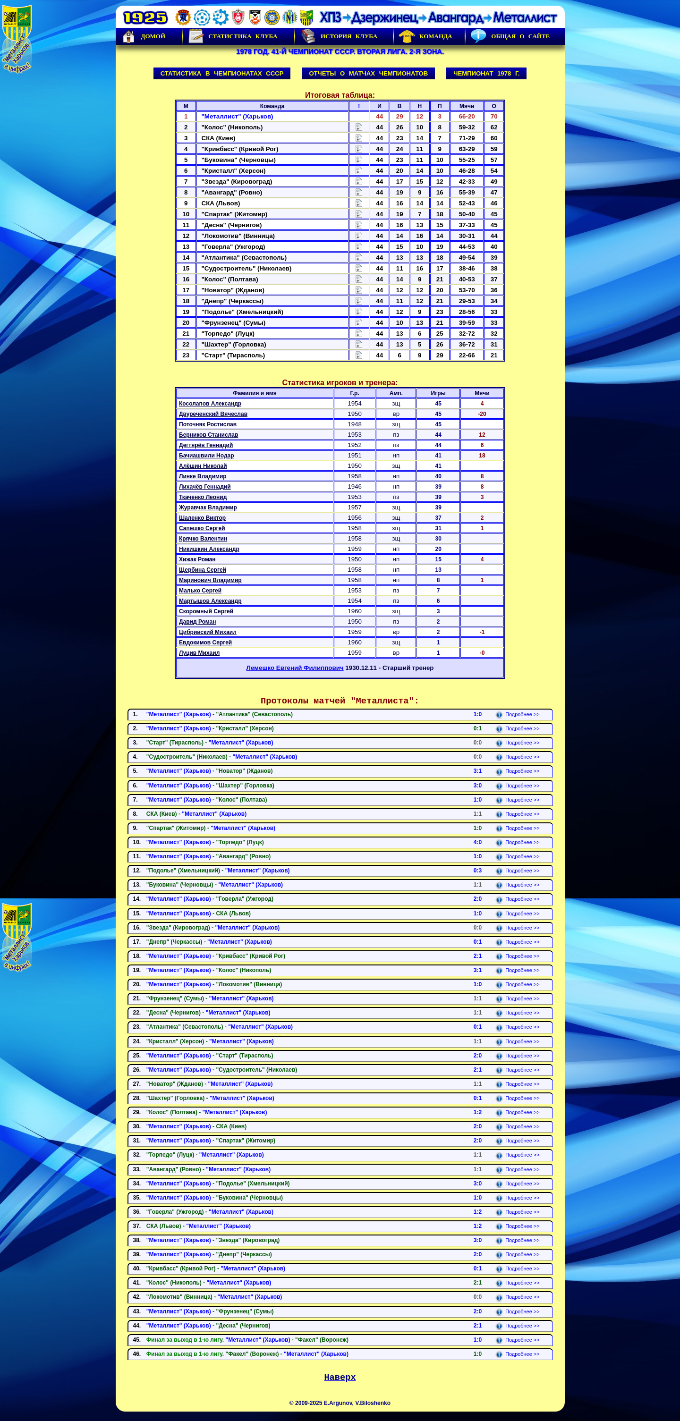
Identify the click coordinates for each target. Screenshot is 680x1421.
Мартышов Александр (210, 601)
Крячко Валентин (203, 538)
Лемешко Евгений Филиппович (295, 667)
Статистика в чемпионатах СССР (222, 73)
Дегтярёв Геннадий (206, 445)
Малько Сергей (200, 590)
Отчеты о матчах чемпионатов (368, 73)
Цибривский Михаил (208, 632)
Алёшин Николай (203, 466)
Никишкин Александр (209, 549)
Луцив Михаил (199, 653)
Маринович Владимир (210, 580)
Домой (143, 36)
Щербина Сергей (202, 570)
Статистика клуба (232, 36)
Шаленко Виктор (202, 518)
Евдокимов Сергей (205, 642)
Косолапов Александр (210, 403)
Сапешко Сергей (202, 528)
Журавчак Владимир (208, 507)
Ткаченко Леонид (203, 497)
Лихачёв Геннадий (205, 486)
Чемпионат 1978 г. (486, 73)
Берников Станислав (208, 434)
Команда (425, 36)
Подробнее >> (517, 714)
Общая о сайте (510, 36)
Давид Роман (197, 621)
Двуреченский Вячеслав (213, 414)
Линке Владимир (203, 476)
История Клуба (338, 36)
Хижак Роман (197, 559)
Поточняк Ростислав (208, 424)
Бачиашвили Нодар (206, 455)
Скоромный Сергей (206, 611)
